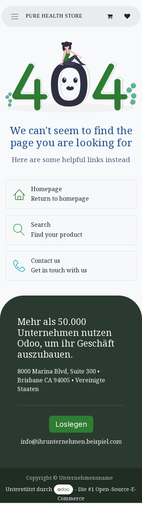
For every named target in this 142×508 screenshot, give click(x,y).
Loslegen (71, 424)
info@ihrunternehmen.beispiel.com (71, 441)
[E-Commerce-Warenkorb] (109, 16)
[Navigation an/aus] (14, 16)
